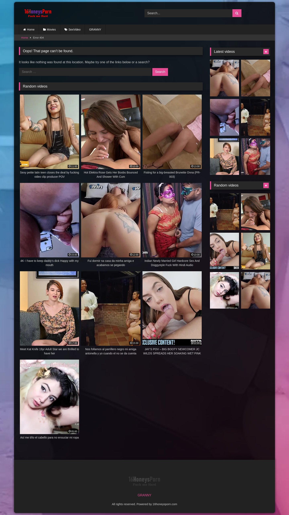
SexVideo (75, 29)
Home (31, 29)
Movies (51, 29)
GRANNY (95, 29)
